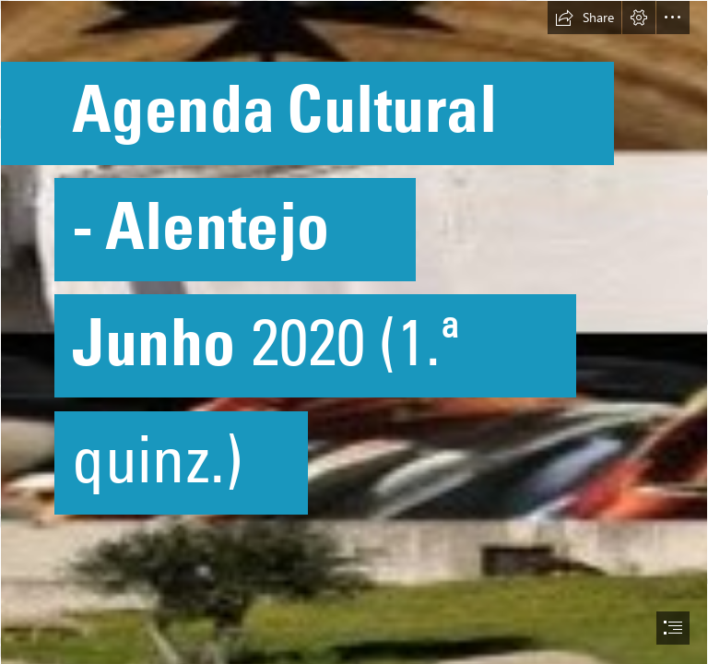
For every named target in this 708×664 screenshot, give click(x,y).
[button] (584, 17)
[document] (354, 332)
